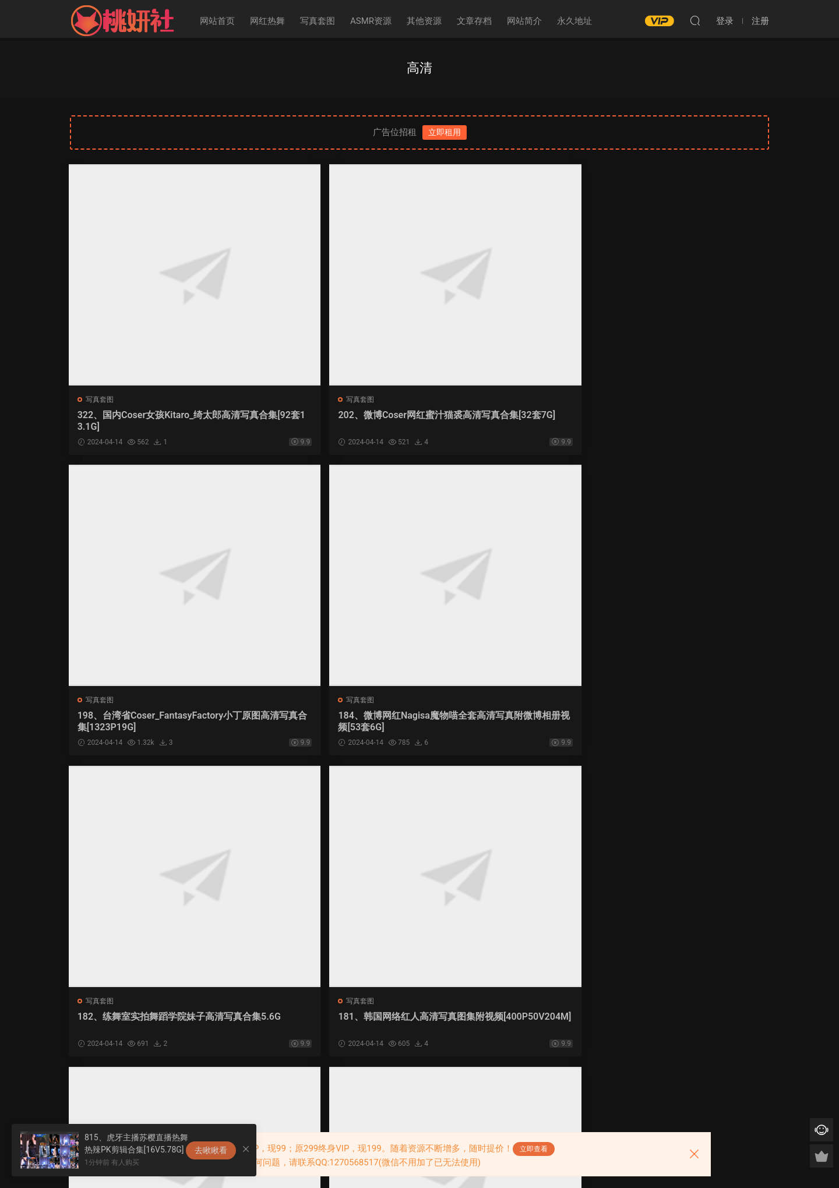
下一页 (439, 1091)
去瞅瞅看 (211, 1150)
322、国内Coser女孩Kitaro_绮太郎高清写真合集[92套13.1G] (151, 420)
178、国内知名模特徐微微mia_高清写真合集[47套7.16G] (685, 723)
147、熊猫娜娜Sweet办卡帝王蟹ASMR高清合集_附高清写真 (329, 1025)
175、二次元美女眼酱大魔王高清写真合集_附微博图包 (152, 1025)
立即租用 (444, 132)
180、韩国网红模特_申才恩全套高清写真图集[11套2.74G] (505, 723)
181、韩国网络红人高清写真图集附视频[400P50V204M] (329, 723)
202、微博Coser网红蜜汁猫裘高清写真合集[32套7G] (328, 420)
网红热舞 (267, 21)
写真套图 (317, 21)
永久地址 (574, 21)
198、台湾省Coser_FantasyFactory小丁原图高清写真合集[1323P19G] (507, 420)
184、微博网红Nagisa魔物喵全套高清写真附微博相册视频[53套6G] (685, 420)
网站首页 (217, 21)
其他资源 (424, 21)
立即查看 (534, 1149)
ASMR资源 (371, 21)
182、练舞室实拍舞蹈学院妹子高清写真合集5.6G (152, 723)
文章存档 (474, 21)
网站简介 (524, 21)
